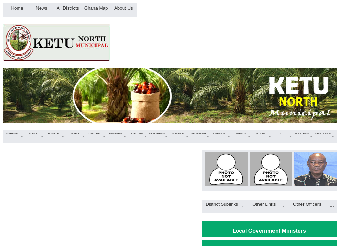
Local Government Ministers (269, 231)
